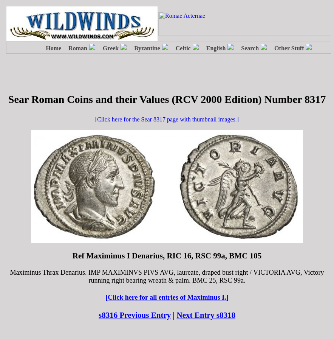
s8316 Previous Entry (135, 315)
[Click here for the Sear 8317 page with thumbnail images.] (167, 119)
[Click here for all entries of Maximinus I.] (166, 297)
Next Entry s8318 (206, 315)
